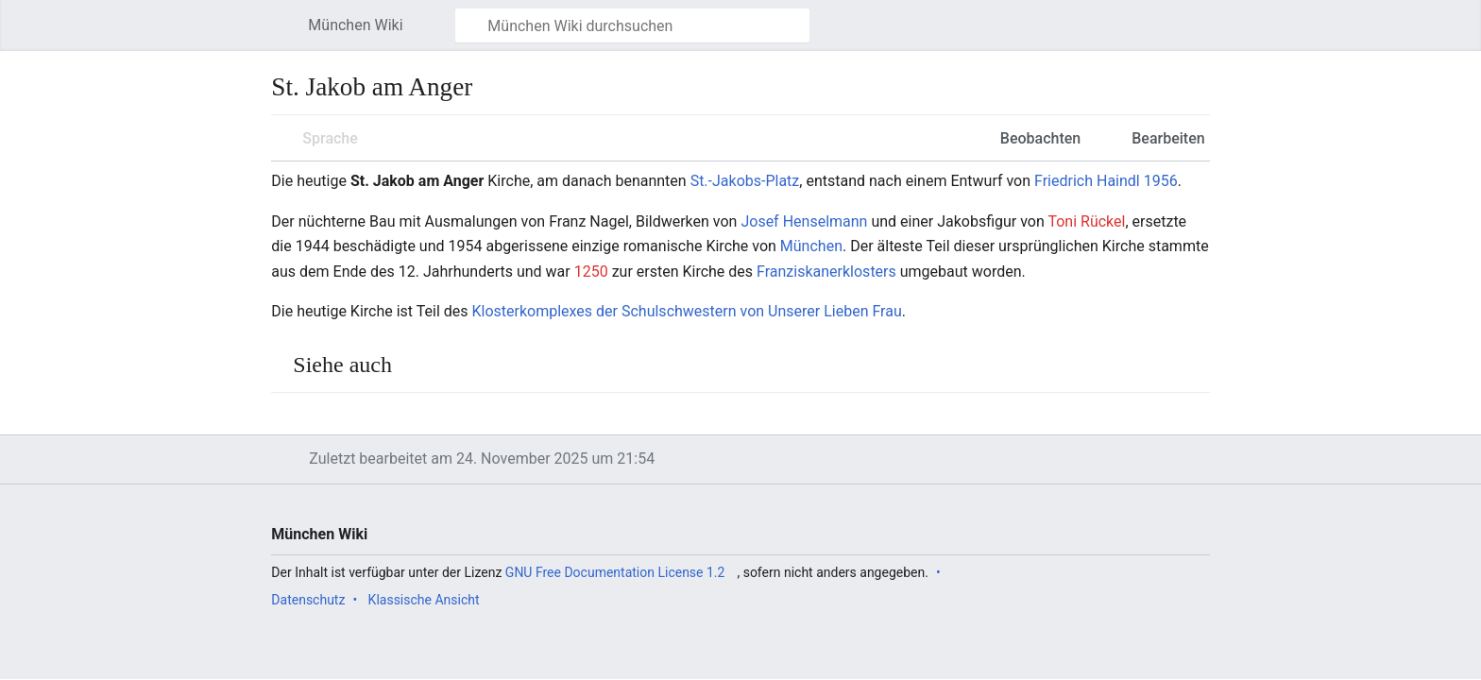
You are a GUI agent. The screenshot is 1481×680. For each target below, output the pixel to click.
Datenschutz (308, 599)
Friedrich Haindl (1087, 181)
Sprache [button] (330, 138)
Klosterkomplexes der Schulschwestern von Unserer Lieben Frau (687, 311)
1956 (1161, 181)
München (811, 246)
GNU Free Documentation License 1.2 (615, 572)
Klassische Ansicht (424, 599)
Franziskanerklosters (826, 271)
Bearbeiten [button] (1168, 138)
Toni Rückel (1086, 221)
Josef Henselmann (803, 221)
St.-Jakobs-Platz (745, 181)
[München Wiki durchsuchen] (632, 25)
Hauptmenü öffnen (287, 34)
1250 (591, 271)
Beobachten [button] (1040, 138)
